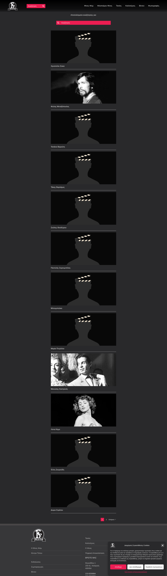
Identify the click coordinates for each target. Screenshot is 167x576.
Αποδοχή (118, 567)
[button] (162, 545)
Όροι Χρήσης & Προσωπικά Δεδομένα (136, 572)
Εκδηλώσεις (36, 562)
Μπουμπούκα (56, 308)
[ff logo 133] (13, 3)
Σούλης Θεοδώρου (58, 228)
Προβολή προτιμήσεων (154, 567)
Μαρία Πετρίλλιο (57, 349)
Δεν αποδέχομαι (135, 567)
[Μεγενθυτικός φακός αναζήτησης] (43, 6)
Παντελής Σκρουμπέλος (60, 268)
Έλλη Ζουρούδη (57, 470)
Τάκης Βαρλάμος (58, 187)
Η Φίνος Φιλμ (36, 548)
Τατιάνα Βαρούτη (58, 147)
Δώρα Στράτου (57, 510)
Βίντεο (33, 572)
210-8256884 (90, 574)
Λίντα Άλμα (55, 429)
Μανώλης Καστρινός (59, 389)
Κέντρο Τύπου (36, 553)
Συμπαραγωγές (37, 567)
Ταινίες (87, 538)
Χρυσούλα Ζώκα (58, 66)
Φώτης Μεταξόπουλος (60, 106)
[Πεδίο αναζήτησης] (34, 6)
